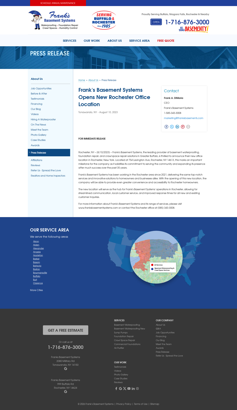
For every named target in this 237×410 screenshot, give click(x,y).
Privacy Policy (123, 404)
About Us (37, 78)
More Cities (36, 290)
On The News (38, 124)
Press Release (38, 152)
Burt (35, 279)
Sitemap (154, 404)
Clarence (38, 283)
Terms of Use (141, 404)
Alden (36, 244)
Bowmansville (40, 272)
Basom (36, 262)
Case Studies (38, 139)
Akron (36, 241)
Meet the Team (39, 129)
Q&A (158, 328)
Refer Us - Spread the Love (46, 170)
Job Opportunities (41, 88)
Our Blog (36, 108)
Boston (36, 269)
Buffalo (36, 276)
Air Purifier (119, 347)
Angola (37, 251)
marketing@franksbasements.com (183, 118)
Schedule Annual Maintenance (58, 3)
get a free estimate (65, 330)
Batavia (37, 265)
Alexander (38, 248)
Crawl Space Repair (124, 340)
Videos (35, 114)
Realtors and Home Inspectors (48, 175)
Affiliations (36, 160)
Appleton (38, 255)
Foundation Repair (124, 336)
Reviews (35, 165)
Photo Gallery (38, 134)
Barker (36, 258)
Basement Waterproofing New (129, 328)
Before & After (39, 93)
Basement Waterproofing (127, 324)
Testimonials (37, 98)
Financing (36, 103)
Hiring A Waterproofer (43, 119)
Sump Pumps (120, 332)
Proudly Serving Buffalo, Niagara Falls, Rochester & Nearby (175, 14)
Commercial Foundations (127, 344)
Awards (35, 145)
